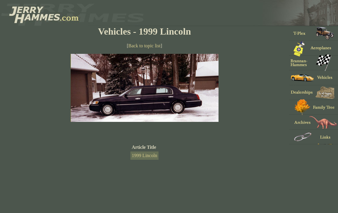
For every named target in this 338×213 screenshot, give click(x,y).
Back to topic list (144, 45)
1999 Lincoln (144, 155)
